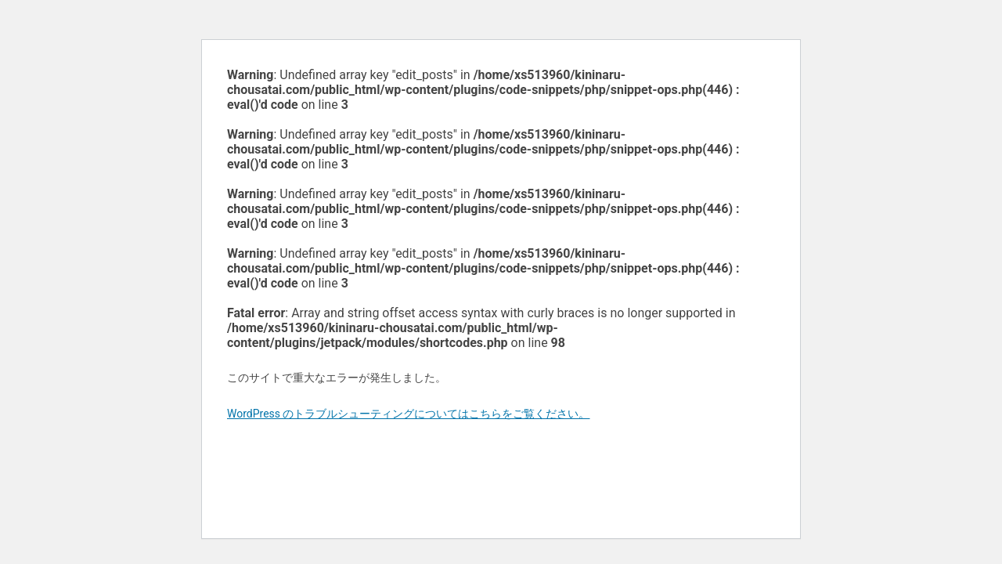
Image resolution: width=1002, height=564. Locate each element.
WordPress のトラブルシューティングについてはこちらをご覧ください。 (408, 413)
